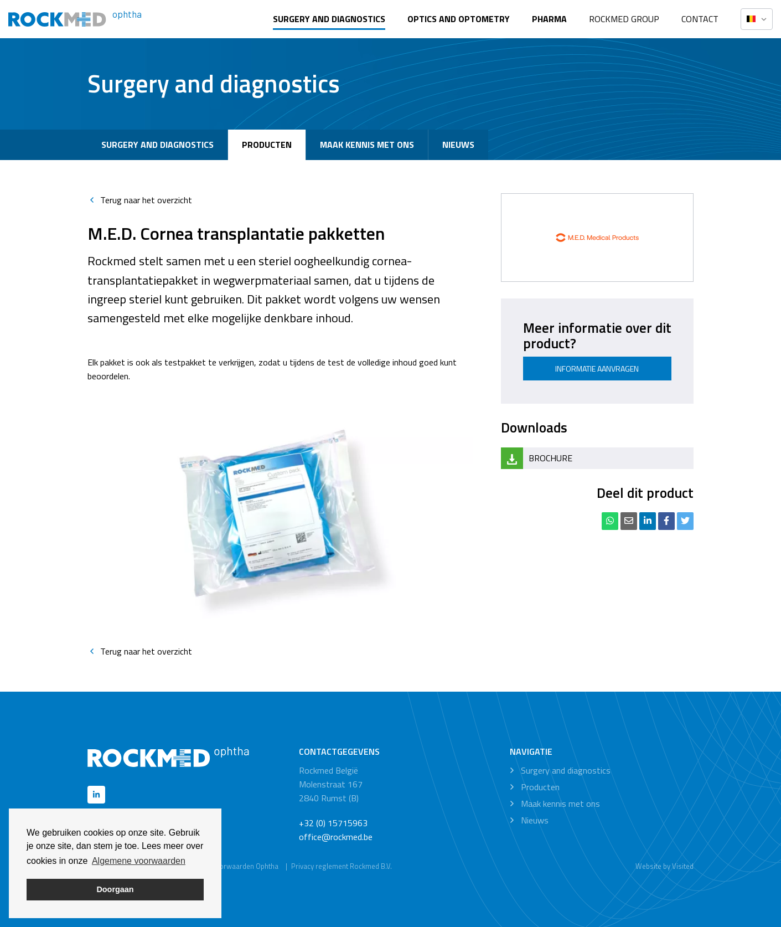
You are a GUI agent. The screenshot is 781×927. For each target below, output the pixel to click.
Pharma (549, 18)
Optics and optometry (458, 18)
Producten (267, 144)
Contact (699, 18)
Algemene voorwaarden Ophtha (228, 866)
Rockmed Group (624, 18)
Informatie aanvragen (597, 368)
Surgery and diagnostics (329, 18)
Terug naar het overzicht (139, 200)
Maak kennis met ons (367, 144)
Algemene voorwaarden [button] (138, 861)
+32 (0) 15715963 (333, 823)
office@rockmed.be (336, 836)
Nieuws (458, 144)
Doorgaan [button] (114, 889)
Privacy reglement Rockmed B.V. (341, 866)
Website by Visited (664, 866)
